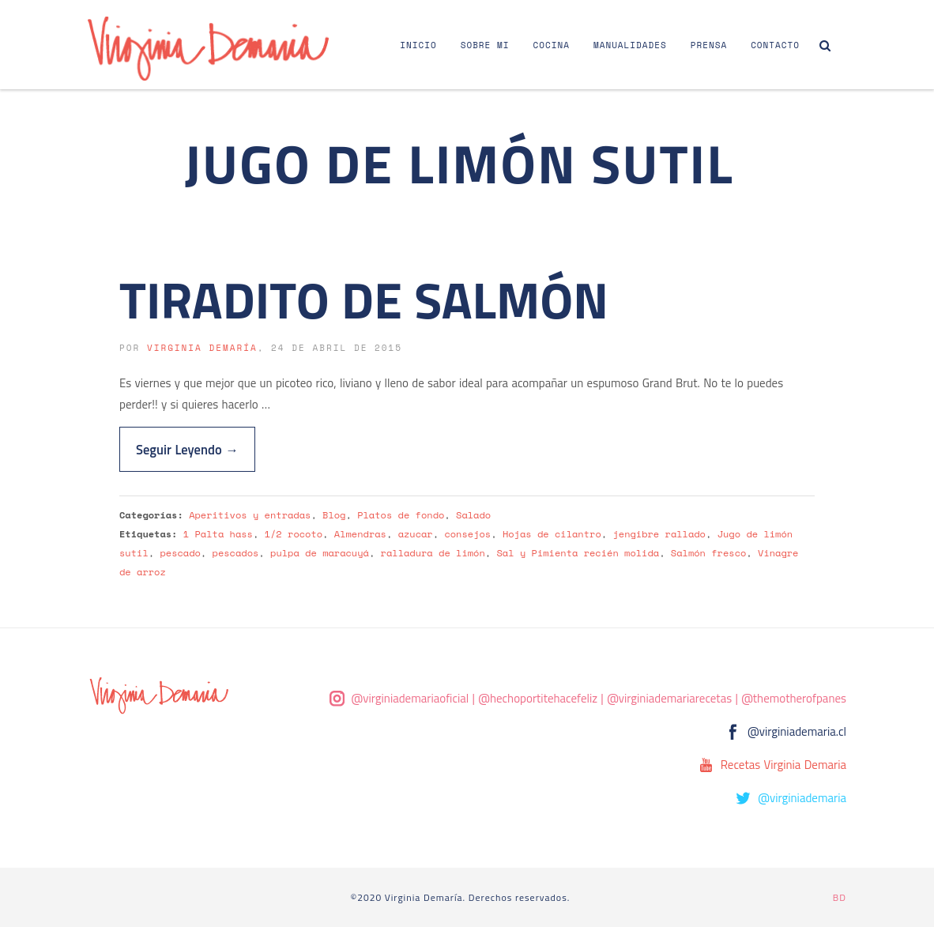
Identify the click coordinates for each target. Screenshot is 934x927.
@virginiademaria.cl (797, 731)
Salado (473, 515)
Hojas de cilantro (552, 534)
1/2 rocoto (293, 534)
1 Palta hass (218, 534)
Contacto (775, 45)
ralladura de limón (433, 553)
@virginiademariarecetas (669, 698)
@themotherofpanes (793, 698)
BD (839, 897)
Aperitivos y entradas (250, 515)
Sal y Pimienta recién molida (578, 553)
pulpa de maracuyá (319, 553)
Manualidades (630, 45)
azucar (415, 534)
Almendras (360, 534)
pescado (180, 553)
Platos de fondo (400, 515)
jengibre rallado (659, 534)
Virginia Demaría (202, 347)
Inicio (418, 45)
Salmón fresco (708, 553)
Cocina (551, 45)
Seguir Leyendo (187, 449)
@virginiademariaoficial (410, 698)
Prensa (709, 45)
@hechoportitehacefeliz (537, 698)
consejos (467, 534)
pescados (236, 553)
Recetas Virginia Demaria (783, 765)
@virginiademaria (802, 798)
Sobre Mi (485, 45)
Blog (333, 515)
